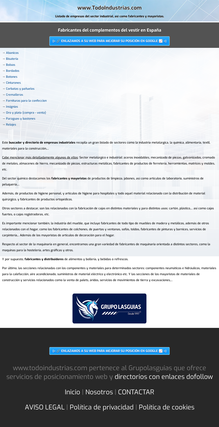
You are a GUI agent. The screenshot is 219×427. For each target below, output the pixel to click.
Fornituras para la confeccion (26, 101)
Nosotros (99, 392)
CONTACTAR (136, 392)
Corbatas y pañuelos (20, 89)
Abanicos (12, 53)
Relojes (11, 125)
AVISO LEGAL (45, 407)
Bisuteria (12, 59)
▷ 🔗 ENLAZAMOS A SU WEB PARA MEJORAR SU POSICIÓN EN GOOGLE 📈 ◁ (109, 41)
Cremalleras (14, 95)
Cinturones (13, 83)
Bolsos (10, 65)
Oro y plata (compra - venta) (26, 113)
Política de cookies (166, 407)
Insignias (12, 107)
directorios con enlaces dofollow (164, 376)
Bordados (12, 71)
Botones (11, 77)
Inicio (72, 392)
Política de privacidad (102, 407)
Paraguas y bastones (20, 119)
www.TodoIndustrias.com (109, 7)
